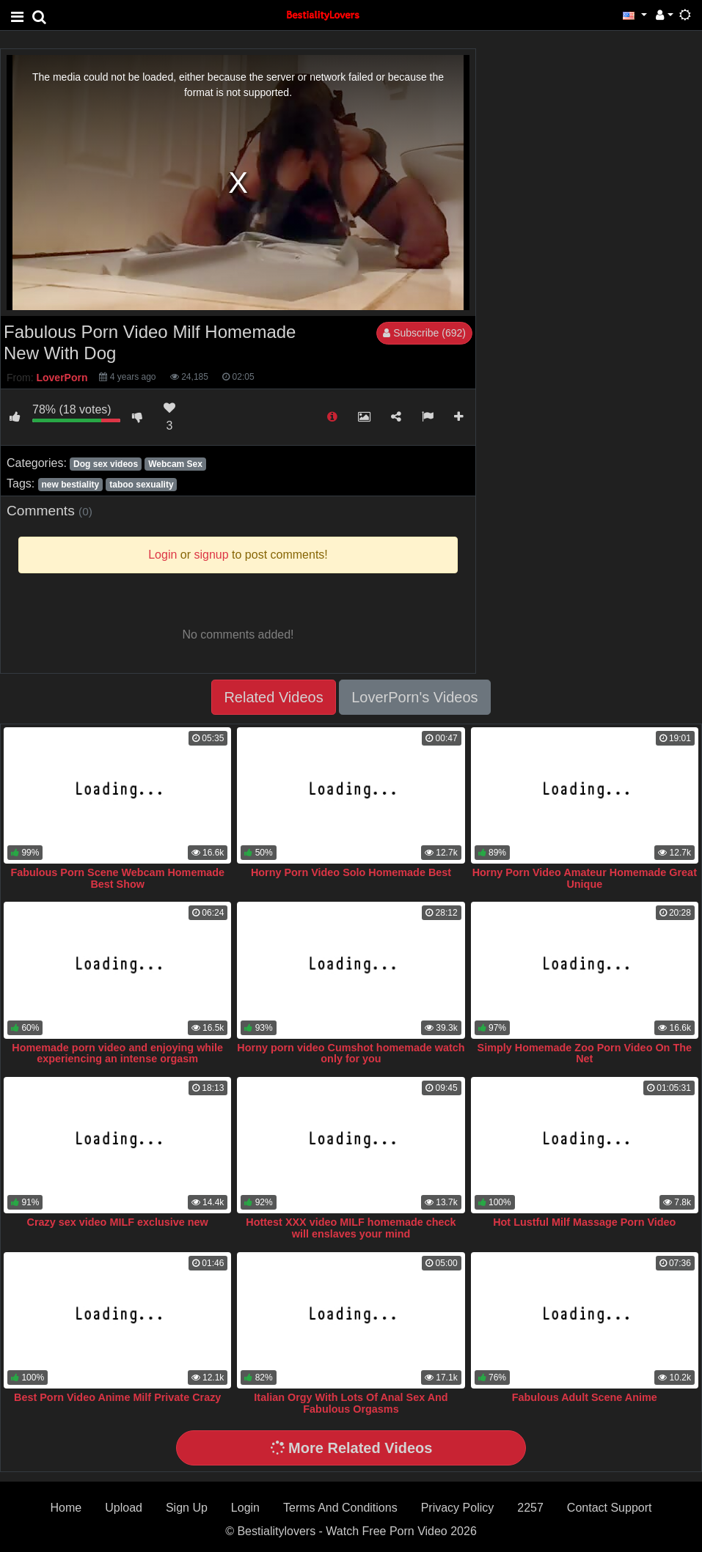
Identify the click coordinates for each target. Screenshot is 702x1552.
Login (245, 1507)
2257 (530, 1507)
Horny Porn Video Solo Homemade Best (351, 872)
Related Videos (273, 697)
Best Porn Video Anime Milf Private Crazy (117, 1397)
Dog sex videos (105, 464)
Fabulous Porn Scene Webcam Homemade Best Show (117, 878)
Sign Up (187, 1507)
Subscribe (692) (424, 333)
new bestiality (70, 484)
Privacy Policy (457, 1507)
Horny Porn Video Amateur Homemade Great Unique (584, 878)
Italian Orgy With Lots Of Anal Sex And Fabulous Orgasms (350, 1403)
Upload (123, 1507)
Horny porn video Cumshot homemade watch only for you (350, 1053)
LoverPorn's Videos (414, 697)
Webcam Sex (175, 464)
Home (66, 1507)
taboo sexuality (141, 484)
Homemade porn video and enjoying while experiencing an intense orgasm (117, 1053)
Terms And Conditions (340, 1507)
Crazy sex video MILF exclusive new (117, 1222)
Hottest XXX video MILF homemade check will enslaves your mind (351, 1228)
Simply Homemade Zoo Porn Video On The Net (585, 1053)
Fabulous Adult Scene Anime (584, 1397)
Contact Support (609, 1507)
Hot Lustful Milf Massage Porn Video (584, 1222)
